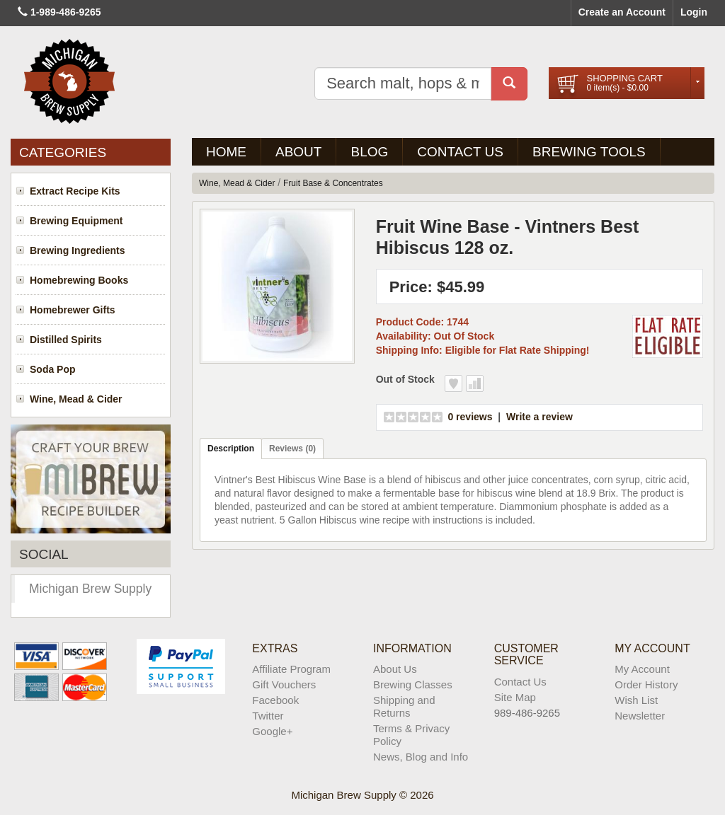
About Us (395, 669)
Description (230, 448)
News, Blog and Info (420, 757)
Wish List (636, 700)
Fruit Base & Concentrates (333, 183)
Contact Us (460, 151)
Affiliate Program (291, 669)
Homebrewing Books (79, 280)
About (298, 151)
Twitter (267, 716)
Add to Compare (475, 383)
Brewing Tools (589, 151)
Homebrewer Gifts (72, 310)
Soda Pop (53, 369)
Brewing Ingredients (77, 250)
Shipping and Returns (404, 706)
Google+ (272, 731)
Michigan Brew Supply (90, 589)
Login (693, 12)
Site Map (515, 697)
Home (226, 151)
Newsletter (640, 716)
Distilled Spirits (66, 339)
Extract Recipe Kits (75, 191)
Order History (646, 684)
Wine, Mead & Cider (76, 399)
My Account (642, 669)
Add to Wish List (453, 383)
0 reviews (469, 416)
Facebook (275, 700)
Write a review (539, 416)
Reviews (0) (292, 448)
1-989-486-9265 (65, 12)
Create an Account (622, 12)
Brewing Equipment (76, 220)
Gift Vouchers (284, 684)
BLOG (369, 151)
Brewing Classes (412, 684)
